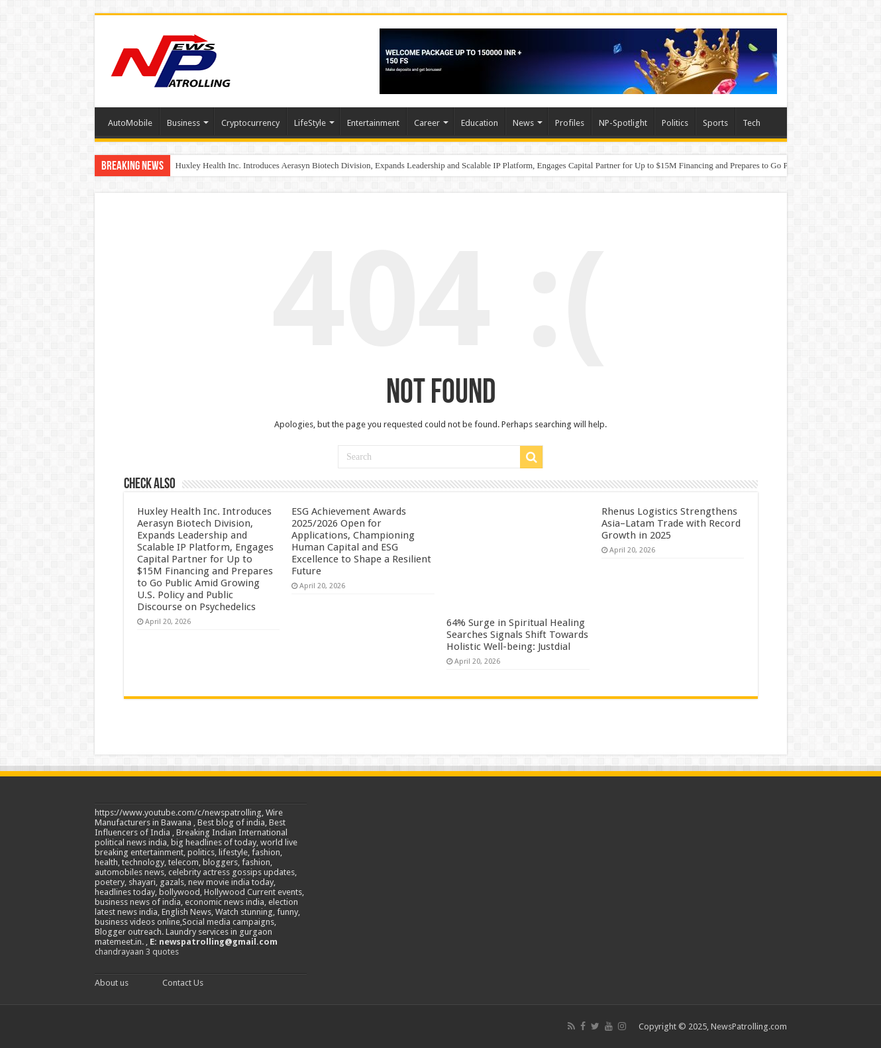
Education (479, 123)
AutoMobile (130, 123)
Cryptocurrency (250, 123)
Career (427, 123)
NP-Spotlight (623, 123)
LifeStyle (310, 123)
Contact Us (182, 983)
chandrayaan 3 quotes (137, 952)
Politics (675, 123)
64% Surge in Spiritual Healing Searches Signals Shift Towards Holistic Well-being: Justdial (517, 635)
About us (112, 983)
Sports (715, 123)
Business (183, 123)
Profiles (569, 123)
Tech (751, 123)
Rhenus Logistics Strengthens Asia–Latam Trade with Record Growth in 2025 (671, 523)
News (523, 123)
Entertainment (373, 123)
